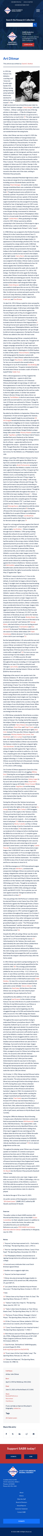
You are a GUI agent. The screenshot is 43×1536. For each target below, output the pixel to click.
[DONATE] (21, 1521)
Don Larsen (26, 734)
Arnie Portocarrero (23, 465)
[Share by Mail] (33, 1434)
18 (15, 966)
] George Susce (13, 506)
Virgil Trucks (29, 727)
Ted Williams (14, 397)
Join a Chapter (28, 2)
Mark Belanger (15, 185)
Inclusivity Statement (21, 1509)
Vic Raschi (6, 1171)
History (21, 1496)
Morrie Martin (24, 352)
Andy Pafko (33, 781)
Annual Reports (21, 1505)
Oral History (9, 1401)
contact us (16, 1408)
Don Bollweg (32, 365)
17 (33, 939)
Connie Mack (13, 218)
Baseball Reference (12, 1396)
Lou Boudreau (28, 516)
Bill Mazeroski (29, 1121)
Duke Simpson (14, 285)
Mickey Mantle (25, 432)
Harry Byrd (20, 256)
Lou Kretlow (17, 529)
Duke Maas (18, 727)
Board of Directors (21, 1502)
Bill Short (19, 868)
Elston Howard (30, 784)
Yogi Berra (12, 435)
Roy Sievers (19, 360)
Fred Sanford (23, 627)
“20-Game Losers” (9, 1201)
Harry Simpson (21, 725)
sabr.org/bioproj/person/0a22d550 (16, 1349)
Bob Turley (21, 809)
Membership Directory (22, 5)
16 (19, 930)
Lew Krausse (16, 999)
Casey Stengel (27, 107)
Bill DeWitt (10, 565)
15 (20, 895)
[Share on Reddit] (26, 1434)
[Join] (30, 1456)
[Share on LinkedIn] (19, 1434)
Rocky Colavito (19, 824)
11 (25, 636)
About (21, 1492)
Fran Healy (17, 1098)
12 (22, 652)
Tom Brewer (18, 299)
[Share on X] (12, 1434)
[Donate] (13, 1456)
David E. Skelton (27, 64)
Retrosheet (9, 1398)
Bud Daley (15, 988)
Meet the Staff (21, 1499)
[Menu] (37, 10)
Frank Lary (7, 299)
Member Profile (16, 2)
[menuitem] (16, 2)
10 (9, 629)
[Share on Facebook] (6, 1434)
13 (17, 821)
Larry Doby (14, 667)
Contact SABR (21, 1512)
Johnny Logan (32, 779)
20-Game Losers (11, 1418)
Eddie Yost (16, 372)
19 (28, 1143)
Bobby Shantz (31, 617)
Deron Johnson (27, 986)
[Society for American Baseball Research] (17, 10)
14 (19, 829)
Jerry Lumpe (18, 737)
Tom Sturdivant (8, 746)
